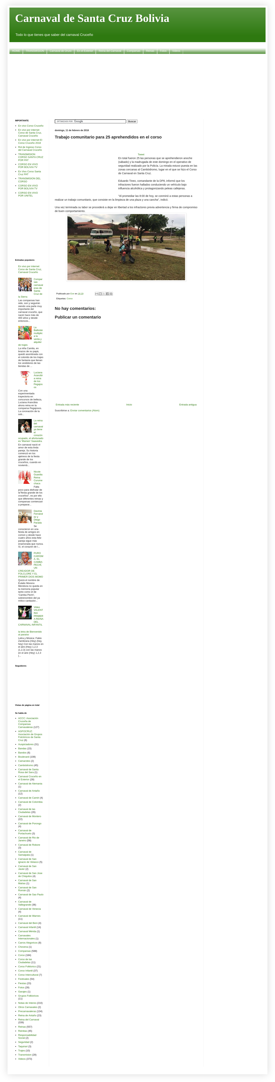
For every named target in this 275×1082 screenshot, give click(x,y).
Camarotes (24, 760)
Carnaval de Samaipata (24, 853)
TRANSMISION (35, 50)
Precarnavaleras (27, 1011)
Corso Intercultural (28, 974)
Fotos (163, 50)
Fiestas (22, 983)
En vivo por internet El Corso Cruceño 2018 (30, 141)
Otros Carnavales (27, 1007)
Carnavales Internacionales (26, 937)
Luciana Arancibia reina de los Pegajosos (38, 380)
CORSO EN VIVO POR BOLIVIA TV (28, 166)
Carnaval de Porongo (29, 823)
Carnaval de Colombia (30, 801)
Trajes (21, 1050)
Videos (176, 50)
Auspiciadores (26, 744)
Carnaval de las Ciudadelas (26, 811)
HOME (16, 50)
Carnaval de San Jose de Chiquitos (30, 875)
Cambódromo (25, 765)
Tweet (141, 154)
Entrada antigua (188, 404)
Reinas (150, 50)
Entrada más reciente (67, 404)
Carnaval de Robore (29, 844)
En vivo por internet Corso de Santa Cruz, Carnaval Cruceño (30, 132)
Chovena (23, 946)
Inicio (129, 404)
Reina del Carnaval (110, 50)
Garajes (22, 991)
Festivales (23, 979)
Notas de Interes (27, 1003)
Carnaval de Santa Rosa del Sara (28, 771)
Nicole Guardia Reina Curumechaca (38, 477)
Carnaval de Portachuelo (24, 832)
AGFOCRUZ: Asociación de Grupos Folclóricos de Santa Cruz (30, 736)
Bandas (22, 748)
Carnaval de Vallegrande (24, 903)
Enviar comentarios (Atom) (84, 410)
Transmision (24, 1054)
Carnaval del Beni (28, 923)
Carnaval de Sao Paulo (30, 894)
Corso (70, 298)
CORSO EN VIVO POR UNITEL (28, 194)
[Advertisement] (137, 86)
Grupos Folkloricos (28, 995)
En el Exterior (85, 50)
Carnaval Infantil (27, 927)
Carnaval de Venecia (29, 908)
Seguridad (23, 1042)
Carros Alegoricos (28, 942)
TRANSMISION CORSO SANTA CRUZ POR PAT (30, 157)
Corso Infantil (25, 970)
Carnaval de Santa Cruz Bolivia (92, 18)
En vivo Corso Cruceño (30, 125)
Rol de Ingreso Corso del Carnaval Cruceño (30, 149)
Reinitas (22, 1030)
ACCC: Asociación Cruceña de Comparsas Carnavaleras (28, 723)
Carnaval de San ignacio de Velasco (28, 860)
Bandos (22, 752)
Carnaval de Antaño (29, 790)
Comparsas (134, 50)
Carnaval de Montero (29, 816)
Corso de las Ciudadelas (25, 961)
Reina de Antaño (27, 1015)
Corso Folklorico (27, 966)
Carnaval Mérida (27, 931)
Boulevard (23, 756)
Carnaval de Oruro (60, 50)
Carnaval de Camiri (28, 797)
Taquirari (23, 1046)
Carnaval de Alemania (30, 783)
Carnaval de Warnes (29, 915)
